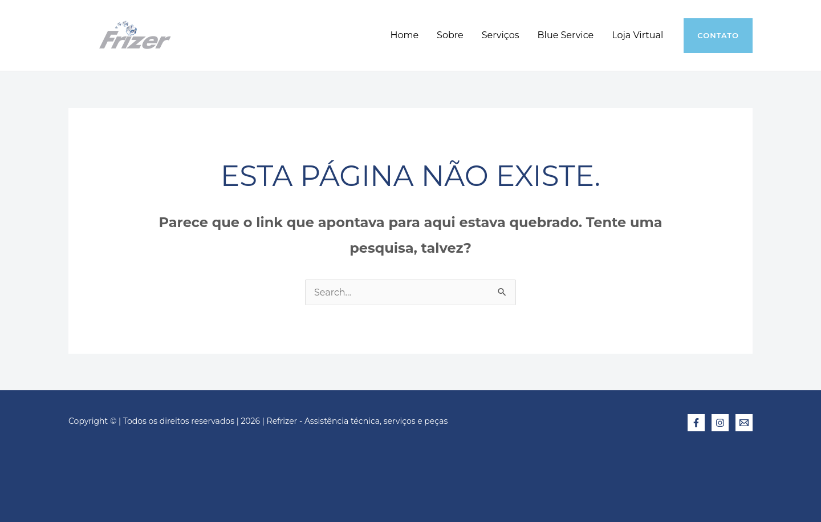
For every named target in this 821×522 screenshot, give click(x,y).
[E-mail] (744, 422)
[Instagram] (720, 422)
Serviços (500, 35)
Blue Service (566, 35)
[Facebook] (696, 422)
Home (404, 35)
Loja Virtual (637, 35)
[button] (718, 35)
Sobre (450, 35)
